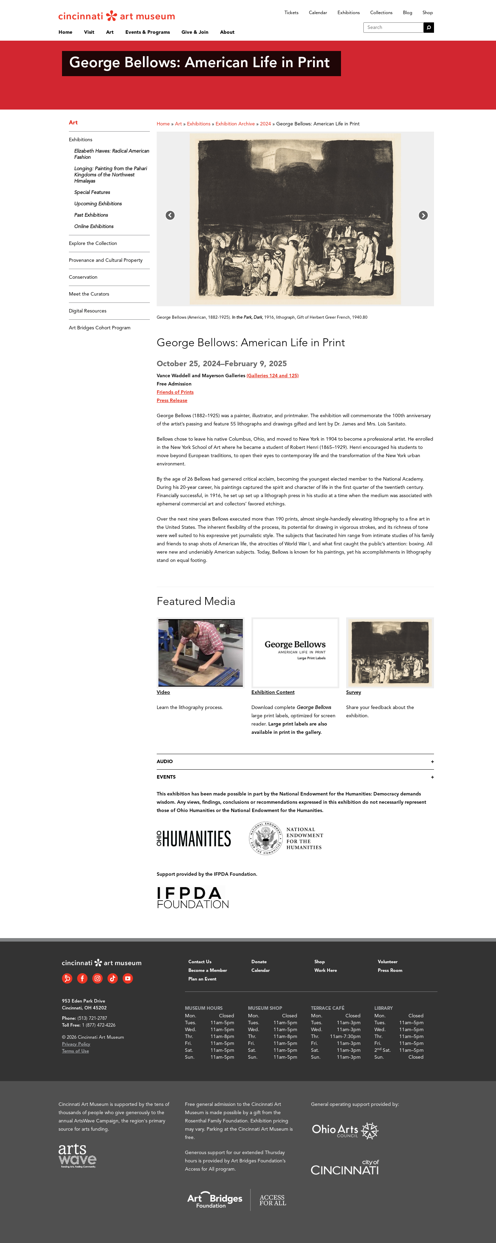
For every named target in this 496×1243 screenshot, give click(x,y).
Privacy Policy (76, 1044)
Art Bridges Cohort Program (100, 328)
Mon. (190, 1016)
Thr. (189, 1036)
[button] (170, 215)
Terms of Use (75, 1051)
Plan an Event (202, 979)
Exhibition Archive (235, 124)
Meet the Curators (89, 294)
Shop (428, 13)
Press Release (172, 400)
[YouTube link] (128, 978)
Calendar (318, 13)
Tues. (190, 1022)
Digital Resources (87, 311)
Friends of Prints (175, 392)
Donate (259, 962)
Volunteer (387, 962)
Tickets (292, 13)
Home (65, 32)
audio (165, 761)
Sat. (189, 1050)
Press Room (390, 970)
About (227, 32)
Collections (381, 13)
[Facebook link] (82, 978)
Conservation (83, 277)
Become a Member (207, 970)
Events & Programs (147, 32)
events (166, 777)
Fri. (188, 1043)
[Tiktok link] (112, 978)
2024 (265, 124)
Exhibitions (349, 13)
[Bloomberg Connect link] (67, 978)
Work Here (325, 970)
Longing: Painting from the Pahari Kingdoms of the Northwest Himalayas (110, 175)
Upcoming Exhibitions (98, 204)
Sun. (190, 1057)
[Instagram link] (97, 978)
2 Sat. (382, 1050)
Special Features (92, 192)
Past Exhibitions (91, 215)
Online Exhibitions (93, 226)
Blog (407, 13)
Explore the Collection (93, 243)
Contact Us (199, 962)
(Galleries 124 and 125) (273, 375)
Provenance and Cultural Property (106, 260)
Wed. (190, 1029)
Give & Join (195, 32)
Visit (89, 32)
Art (110, 32)
